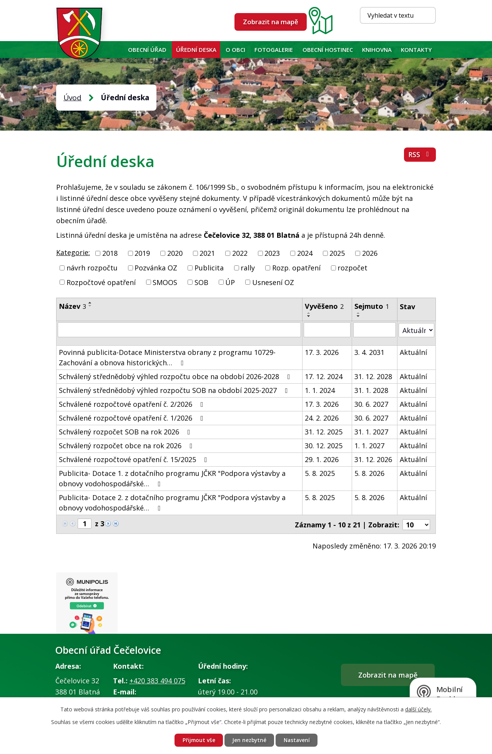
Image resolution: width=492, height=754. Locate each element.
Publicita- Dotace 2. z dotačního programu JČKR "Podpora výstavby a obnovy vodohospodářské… (172, 502)
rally (248, 267)
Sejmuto (371, 306)
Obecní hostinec (328, 49)
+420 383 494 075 (157, 680)
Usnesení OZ (273, 282)
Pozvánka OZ (156, 267)
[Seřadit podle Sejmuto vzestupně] (358, 313)
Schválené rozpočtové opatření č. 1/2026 (132, 417)
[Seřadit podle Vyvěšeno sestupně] (309, 316)
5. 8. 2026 (369, 472)
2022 (240, 253)
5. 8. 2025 (320, 472)
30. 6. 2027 (371, 403)
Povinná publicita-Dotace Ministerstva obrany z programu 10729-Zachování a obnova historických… (167, 357)
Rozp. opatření (296, 267)
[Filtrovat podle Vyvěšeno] (327, 329)
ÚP (230, 282)
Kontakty (416, 49)
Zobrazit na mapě (270, 21)
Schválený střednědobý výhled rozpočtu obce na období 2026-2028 (176, 376)
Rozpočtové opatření (101, 282)
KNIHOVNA (377, 49)
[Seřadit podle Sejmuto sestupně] (358, 316)
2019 (142, 253)
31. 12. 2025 (323, 431)
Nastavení (298, 740)
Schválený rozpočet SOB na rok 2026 (126, 431)
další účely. (418, 709)
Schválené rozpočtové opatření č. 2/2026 (132, 403)
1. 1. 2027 (369, 445)
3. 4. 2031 (369, 351)
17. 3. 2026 (322, 351)
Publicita (209, 267)
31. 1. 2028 (371, 389)
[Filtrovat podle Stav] (416, 329)
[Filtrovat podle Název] (179, 329)
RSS (420, 155)
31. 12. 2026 (373, 459)
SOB (201, 282)
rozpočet (352, 267)
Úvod (116, 49)
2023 (272, 253)
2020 (175, 253)
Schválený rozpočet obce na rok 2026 (127, 445)
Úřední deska (196, 49)
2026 (369, 253)
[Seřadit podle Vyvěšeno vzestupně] (309, 313)
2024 (304, 253)
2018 (110, 253)
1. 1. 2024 (320, 389)
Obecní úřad (147, 49)
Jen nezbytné (249, 740)
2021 (207, 253)
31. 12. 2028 (373, 376)
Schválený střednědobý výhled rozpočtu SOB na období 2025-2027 (175, 389)
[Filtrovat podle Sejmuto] (374, 329)
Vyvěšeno (324, 306)
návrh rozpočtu (92, 267)
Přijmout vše (197, 740)
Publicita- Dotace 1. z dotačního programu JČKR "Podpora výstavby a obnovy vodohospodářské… (172, 478)
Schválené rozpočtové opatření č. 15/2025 (134, 459)
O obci (235, 49)
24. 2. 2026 (322, 417)
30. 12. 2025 (323, 445)
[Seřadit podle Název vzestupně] (90, 302)
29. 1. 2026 (322, 459)
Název (72, 306)
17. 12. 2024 (323, 376)
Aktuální (413, 351)
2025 (337, 253)
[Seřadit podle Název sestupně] (90, 305)
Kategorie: (73, 252)
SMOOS (165, 282)
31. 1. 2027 (371, 431)
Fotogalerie (273, 49)
